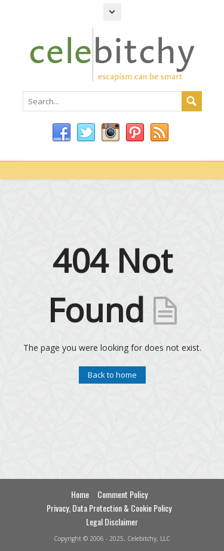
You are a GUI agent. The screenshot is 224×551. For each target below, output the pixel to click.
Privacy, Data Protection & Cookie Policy (109, 508)
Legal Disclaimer (112, 521)
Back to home (112, 374)
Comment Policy (122, 494)
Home (80, 494)
